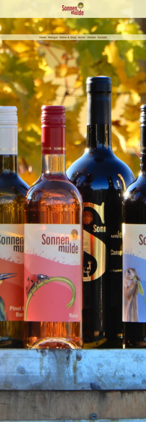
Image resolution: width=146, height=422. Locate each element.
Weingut (53, 37)
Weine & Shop (67, 37)
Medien (91, 37)
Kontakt (102, 37)
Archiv (81, 37)
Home (42, 37)
